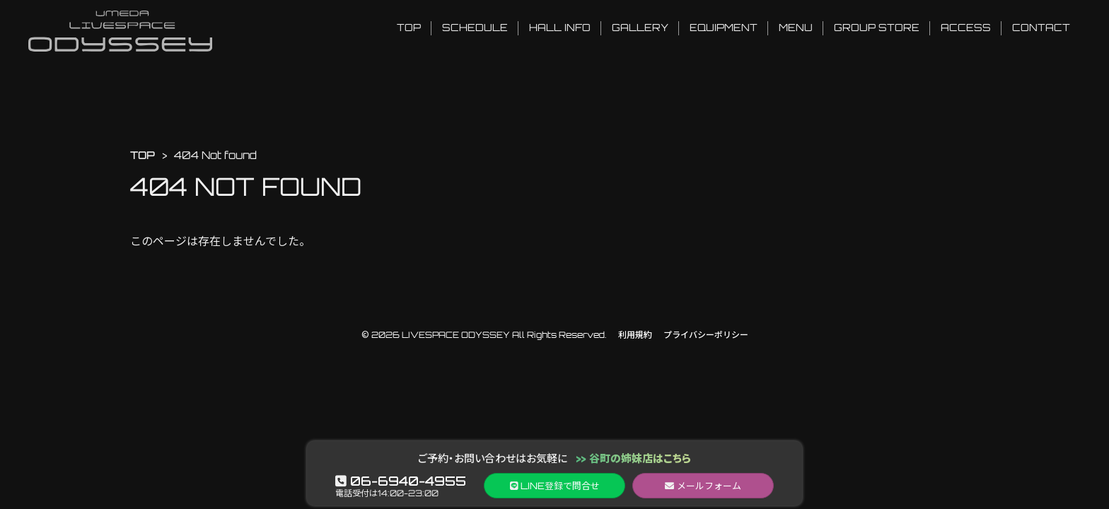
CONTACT (1041, 27)
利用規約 (635, 334)
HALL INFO (560, 27)
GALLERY (640, 27)
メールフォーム (703, 485)
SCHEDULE (475, 27)
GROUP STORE (876, 27)
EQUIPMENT (723, 27)
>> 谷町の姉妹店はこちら (633, 459)
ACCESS (966, 27)
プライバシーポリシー (705, 334)
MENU (796, 27)
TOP (409, 27)
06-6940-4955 (400, 480)
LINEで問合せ (555, 485)
